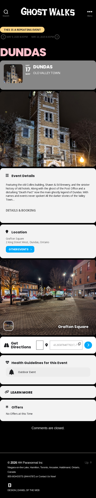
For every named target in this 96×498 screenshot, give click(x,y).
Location (19, 232)
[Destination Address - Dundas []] (66, 345)
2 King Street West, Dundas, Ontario (27, 242)
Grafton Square (15, 238)
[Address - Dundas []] (39, 345)
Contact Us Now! (47, 476)
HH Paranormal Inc (30, 462)
